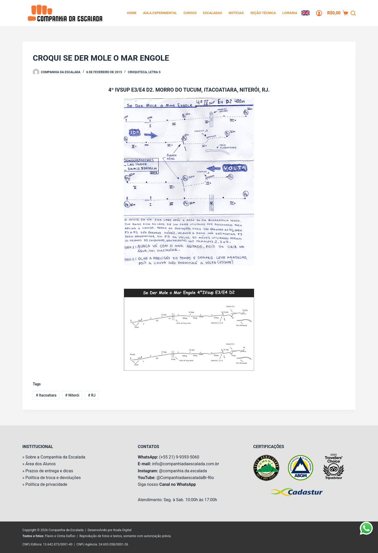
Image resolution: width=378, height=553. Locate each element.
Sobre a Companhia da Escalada (55, 457)
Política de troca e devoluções (53, 477)
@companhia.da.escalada (183, 470)
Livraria (289, 13)
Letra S (154, 72)
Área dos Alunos (40, 463)
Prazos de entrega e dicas (49, 470)
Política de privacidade (46, 484)
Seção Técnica (263, 13)
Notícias (236, 13)
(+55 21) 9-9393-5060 (179, 457)
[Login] (319, 13)
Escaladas (212, 13)
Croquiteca (137, 72)
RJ (92, 395)
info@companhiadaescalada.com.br (185, 463)
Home (132, 13)
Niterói (72, 395)
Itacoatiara (46, 395)
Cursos (190, 13)
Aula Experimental (160, 13)
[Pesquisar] (353, 13)
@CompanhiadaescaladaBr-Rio (185, 477)
